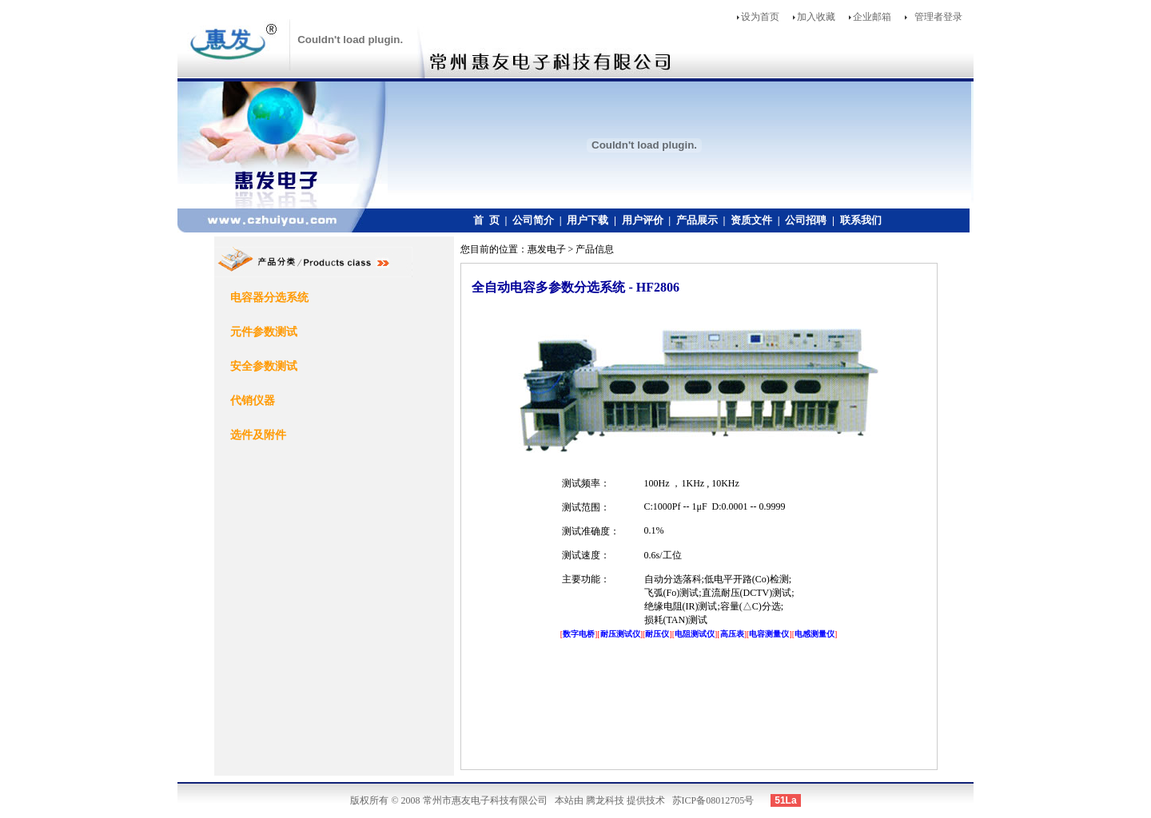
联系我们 (861, 220)
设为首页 (760, 16)
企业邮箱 (872, 16)
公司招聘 (805, 220)
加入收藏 (816, 16)
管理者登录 (938, 16)
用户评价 (642, 220)
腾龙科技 (605, 800)
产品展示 (697, 220)
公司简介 (533, 220)
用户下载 (587, 220)
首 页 (486, 220)
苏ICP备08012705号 (713, 800)
